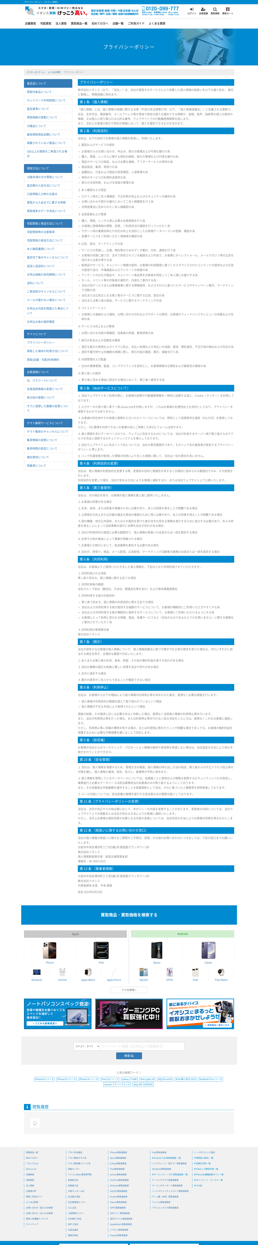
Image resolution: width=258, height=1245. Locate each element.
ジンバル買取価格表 (161, 1202)
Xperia (157, 952)
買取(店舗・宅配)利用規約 (43, 359)
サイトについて (36, 334)
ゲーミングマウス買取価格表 (165, 1180)
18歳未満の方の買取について (45, 177)
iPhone (50, 952)
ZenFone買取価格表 (119, 1180)
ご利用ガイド (136, 23)
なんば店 (72, 1208)
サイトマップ (32, 1224)
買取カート (227, 11)
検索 (129, 1055)
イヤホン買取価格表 (119, 1230)
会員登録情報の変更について (45, 389)
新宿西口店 (73, 1180)
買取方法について (38, 168)
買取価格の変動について (42, 117)
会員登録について (38, 372)
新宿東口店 (73, 1186)
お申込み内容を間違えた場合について (47, 310)
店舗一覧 (118, 23)
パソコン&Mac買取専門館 (79, 1174)
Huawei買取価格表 (118, 1197)
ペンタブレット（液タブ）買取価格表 (169, 1163)
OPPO (169, 974)
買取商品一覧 (79, 23)
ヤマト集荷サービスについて (45, 423)
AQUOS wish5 (165, 1079)
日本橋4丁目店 (74, 1219)
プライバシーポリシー (41, 342)
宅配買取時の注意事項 (41, 232)
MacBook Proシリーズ (210, 1079)
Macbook (37, 974)
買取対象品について (39, 91)
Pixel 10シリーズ (109, 1079)
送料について (35, 283)
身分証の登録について (41, 397)
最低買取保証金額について (43, 134)
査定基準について (38, 108)
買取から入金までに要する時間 (46, 202)
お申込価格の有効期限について (46, 274)
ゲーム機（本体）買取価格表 (165, 1197)
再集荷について (36, 465)
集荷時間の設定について (42, 448)
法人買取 (61, 23)
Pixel (195, 974)
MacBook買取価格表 (161, 1169)
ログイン (191, 11)
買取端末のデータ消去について (46, 211)
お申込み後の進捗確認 (41, 321)
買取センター (74, 1169)
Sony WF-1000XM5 (143, 1084)
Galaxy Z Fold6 (129, 1079)
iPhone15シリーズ (66, 1079)
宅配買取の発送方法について (45, 240)
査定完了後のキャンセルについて (47, 257)
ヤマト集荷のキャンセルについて (47, 431)
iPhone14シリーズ (88, 1079)
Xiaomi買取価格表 (118, 1202)
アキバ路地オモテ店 (77, 1158)
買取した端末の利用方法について (47, 351)
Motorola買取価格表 (119, 1186)
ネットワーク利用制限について (46, 100)
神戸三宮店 (73, 1224)
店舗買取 (30, 23)
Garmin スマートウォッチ (117, 1084)
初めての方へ (100, 23)
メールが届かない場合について (46, 300)
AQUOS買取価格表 (118, 1191)
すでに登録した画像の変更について (47, 408)
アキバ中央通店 (75, 1152)
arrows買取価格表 (118, 1174)
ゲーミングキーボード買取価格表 (167, 1186)
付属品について (36, 126)
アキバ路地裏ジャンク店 (79, 1163)
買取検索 (215, 11)
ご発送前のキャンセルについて (46, 291)
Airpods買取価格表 (119, 1235)
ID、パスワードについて (42, 380)
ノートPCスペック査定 (204, 1152)
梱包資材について (38, 457)
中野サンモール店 (76, 1191)
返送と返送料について (41, 266)
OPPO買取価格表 (118, 1208)
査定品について (36, 83)
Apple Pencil (114, 974)
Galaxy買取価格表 (118, 1163)
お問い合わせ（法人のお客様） (40, 1213)
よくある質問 (157, 23)
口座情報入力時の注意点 (42, 194)
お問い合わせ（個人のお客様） (40, 1208)
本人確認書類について (41, 249)
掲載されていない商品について (46, 143)
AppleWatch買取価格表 (121, 1224)
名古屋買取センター (77, 1202)
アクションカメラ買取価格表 (165, 1208)
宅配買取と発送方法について (45, 223)
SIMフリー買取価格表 (120, 1213)
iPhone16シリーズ (44, 1079)
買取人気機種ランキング (37, 1219)
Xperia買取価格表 (118, 1158)
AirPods (62, 974)
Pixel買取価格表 (117, 1169)
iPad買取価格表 (159, 1152)
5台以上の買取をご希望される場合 (47, 153)
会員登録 (203, 11)
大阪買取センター (76, 1213)
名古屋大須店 (74, 1197)
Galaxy (208, 952)
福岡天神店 (73, 1235)
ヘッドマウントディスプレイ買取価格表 (170, 1191)
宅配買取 (45, 23)
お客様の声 (31, 1191)
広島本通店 (73, 1230)
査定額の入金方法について (43, 185)
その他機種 (129, 990)
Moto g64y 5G (147, 1079)
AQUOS (143, 974)
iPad (101, 952)
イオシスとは (32, 1163)
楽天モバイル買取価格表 (121, 1219)
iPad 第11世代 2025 (186, 1079)
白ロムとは (31, 1169)
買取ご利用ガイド (34, 1197)
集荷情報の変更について (42, 440)
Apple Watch (88, 974)
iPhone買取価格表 (118, 1152)
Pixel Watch (221, 974)
